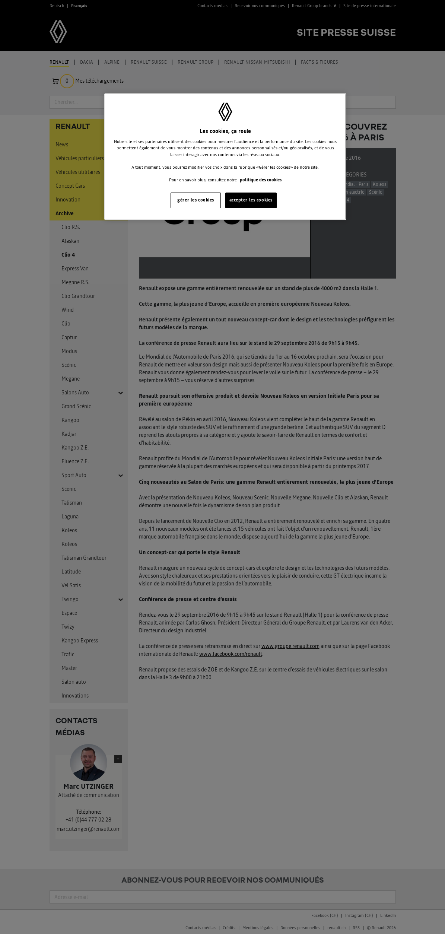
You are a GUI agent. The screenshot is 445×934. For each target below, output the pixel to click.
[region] (225, 156)
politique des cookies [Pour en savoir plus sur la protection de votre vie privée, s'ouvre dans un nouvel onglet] (261, 180)
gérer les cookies (195, 200)
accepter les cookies (251, 200)
